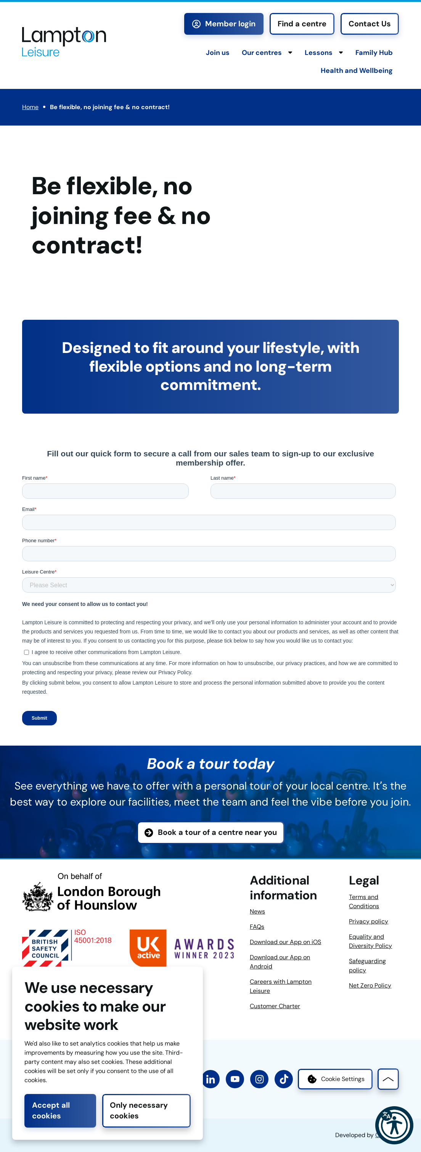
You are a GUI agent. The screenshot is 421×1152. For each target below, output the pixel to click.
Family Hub (374, 52)
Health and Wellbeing (357, 70)
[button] (394, 1125)
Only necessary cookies (139, 1110)
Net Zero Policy (370, 985)
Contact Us (370, 24)
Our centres (262, 52)
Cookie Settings (335, 1079)
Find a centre (302, 24)
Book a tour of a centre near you (217, 832)
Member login (223, 24)
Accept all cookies (51, 1110)
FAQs (257, 927)
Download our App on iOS (285, 942)
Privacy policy (368, 921)
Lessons (319, 52)
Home (30, 107)
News (257, 911)
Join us (218, 52)
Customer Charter (275, 1006)
